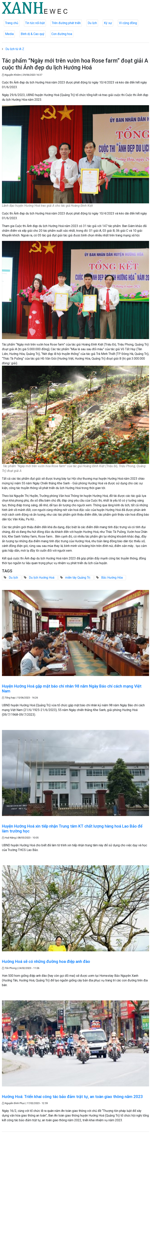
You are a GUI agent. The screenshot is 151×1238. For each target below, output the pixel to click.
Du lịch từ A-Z (14, 49)
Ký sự (108, 23)
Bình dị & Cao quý (32, 34)
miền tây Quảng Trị (77, 577)
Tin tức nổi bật (35, 23)
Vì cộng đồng (128, 23)
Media (9, 34)
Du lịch (92, 23)
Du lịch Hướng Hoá (41, 577)
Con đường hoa (61, 34)
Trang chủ (11, 23)
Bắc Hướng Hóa (112, 577)
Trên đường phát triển (66, 23)
